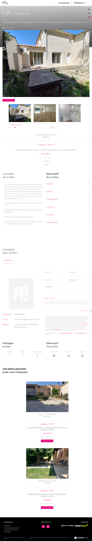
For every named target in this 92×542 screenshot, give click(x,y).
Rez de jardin (43, 22)
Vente (21, 22)
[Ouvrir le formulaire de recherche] (80, 3)
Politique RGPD (64, 538)
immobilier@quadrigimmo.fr (27, 319)
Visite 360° (46, 161)
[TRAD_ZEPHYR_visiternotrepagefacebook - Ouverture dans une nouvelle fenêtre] (43, 527)
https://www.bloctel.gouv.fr (57, 329)
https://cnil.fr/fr (85, 323)
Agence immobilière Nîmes (10, 22)
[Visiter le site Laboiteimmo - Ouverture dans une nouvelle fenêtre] (81, 539)
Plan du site (39, 538)
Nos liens (58, 538)
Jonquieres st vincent (30, 22)
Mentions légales (47, 538)
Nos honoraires (33, 538)
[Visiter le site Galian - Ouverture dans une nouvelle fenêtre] (67, 526)
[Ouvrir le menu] (89, 3)
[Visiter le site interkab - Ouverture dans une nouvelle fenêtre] (81, 526)
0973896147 (20, 314)
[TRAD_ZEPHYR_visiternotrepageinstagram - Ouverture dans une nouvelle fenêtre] (47, 527)
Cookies (31, 539)
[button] (15, 127)
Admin (53, 538)
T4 (48, 22)
